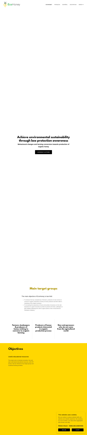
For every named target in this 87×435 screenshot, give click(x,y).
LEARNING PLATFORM (43, 152)
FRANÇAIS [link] (57, 4)
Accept (78, 429)
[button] (81, 4)
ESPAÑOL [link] (65, 4)
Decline (64, 429)
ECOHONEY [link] (49, 4)
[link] (11, 4)
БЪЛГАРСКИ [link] (73, 4)
